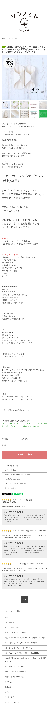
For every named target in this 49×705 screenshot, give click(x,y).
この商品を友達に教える (13, 479)
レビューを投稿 (10, 470)
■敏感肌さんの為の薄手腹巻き (15, 671)
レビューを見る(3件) (12, 466)
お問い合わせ (9, 622)
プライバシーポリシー (12, 702)
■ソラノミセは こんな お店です (16, 633)
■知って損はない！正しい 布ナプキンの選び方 (21, 643)
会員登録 (8, 687)
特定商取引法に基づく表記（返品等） (18, 475)
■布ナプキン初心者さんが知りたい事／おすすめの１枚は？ (25, 638)
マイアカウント (10, 682)
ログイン (8, 692)
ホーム (4, 38)
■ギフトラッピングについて (14, 666)
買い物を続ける (10, 488)
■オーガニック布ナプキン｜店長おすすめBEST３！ (23, 653)
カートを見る (9, 697)
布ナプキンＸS (13, 38)
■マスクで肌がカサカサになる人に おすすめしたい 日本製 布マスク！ (25, 659)
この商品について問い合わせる (16, 483)
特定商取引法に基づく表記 (14, 677)
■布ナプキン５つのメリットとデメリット (19, 648)
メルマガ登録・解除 (12, 628)
